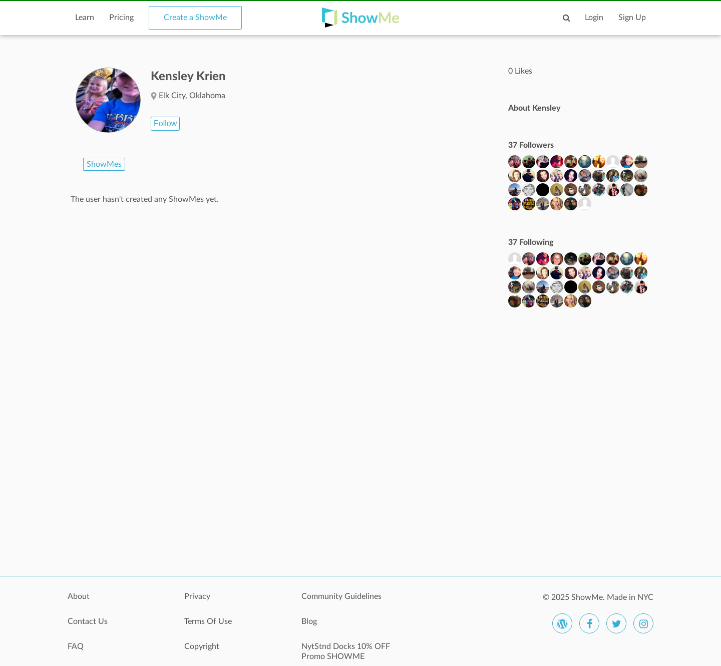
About (79, 596)
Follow (165, 123)
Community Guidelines (341, 596)
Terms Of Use (208, 621)
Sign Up (632, 18)
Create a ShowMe (195, 18)
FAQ (76, 646)
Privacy (197, 596)
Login (594, 18)
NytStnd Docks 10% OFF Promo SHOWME (345, 651)
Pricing (121, 18)
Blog (309, 621)
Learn (84, 18)
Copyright (201, 646)
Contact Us (88, 621)
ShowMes (104, 164)
